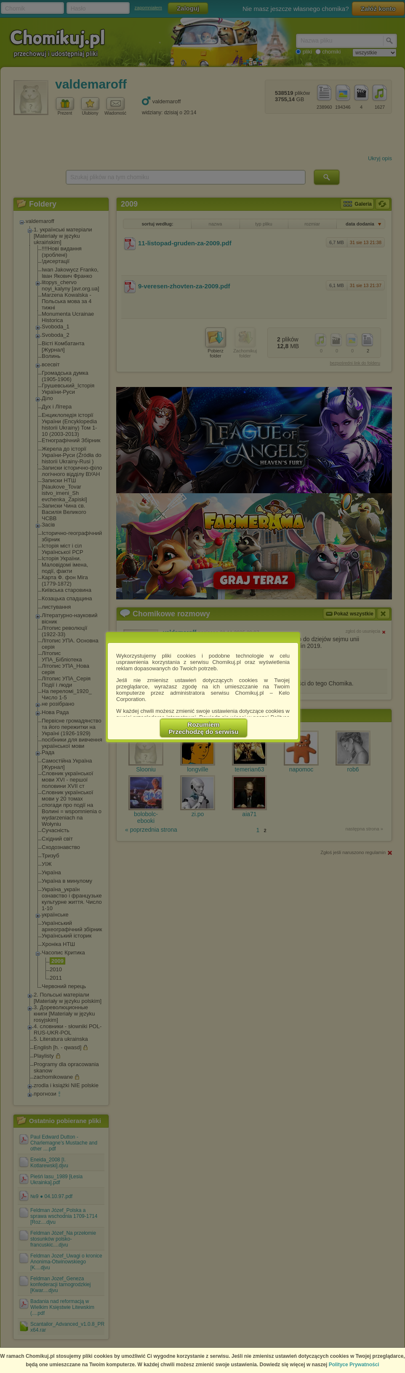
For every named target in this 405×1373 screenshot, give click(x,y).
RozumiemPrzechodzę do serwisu (204, 728)
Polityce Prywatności (354, 1365)
